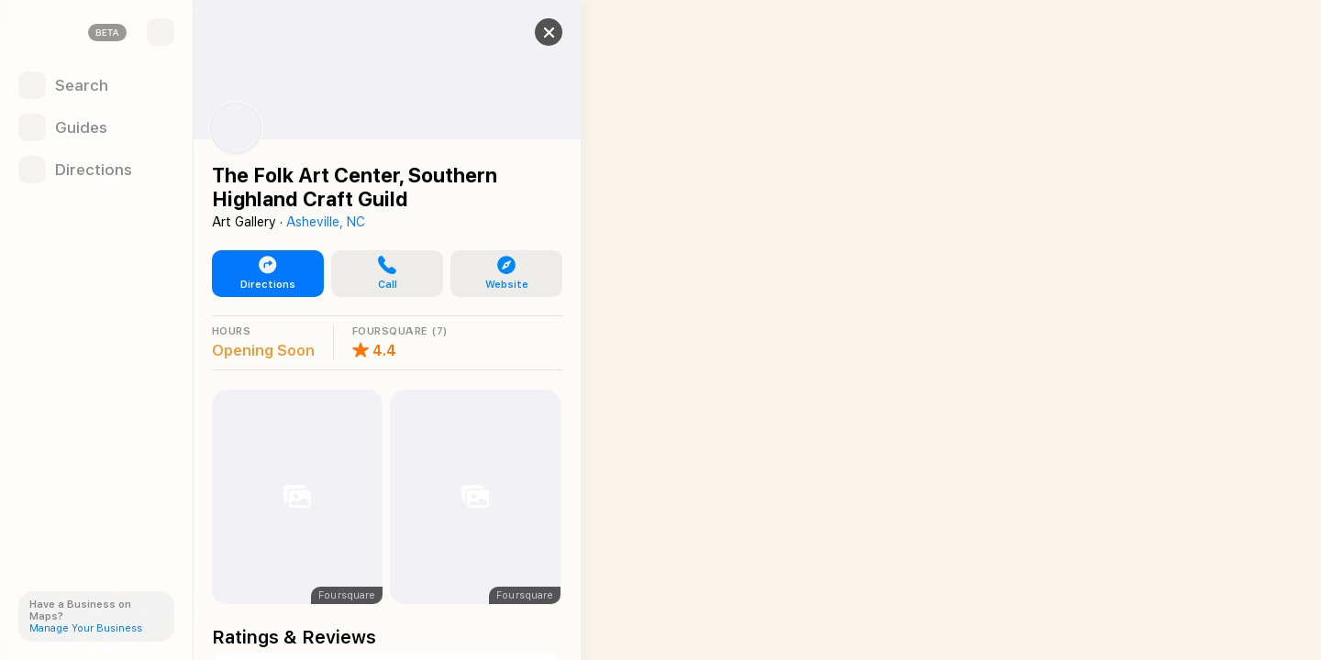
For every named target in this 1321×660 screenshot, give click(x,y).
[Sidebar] (160, 32)
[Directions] (96, 169)
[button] (385, 274)
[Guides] (96, 127)
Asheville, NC (325, 221)
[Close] (547, 32)
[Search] (96, 85)
